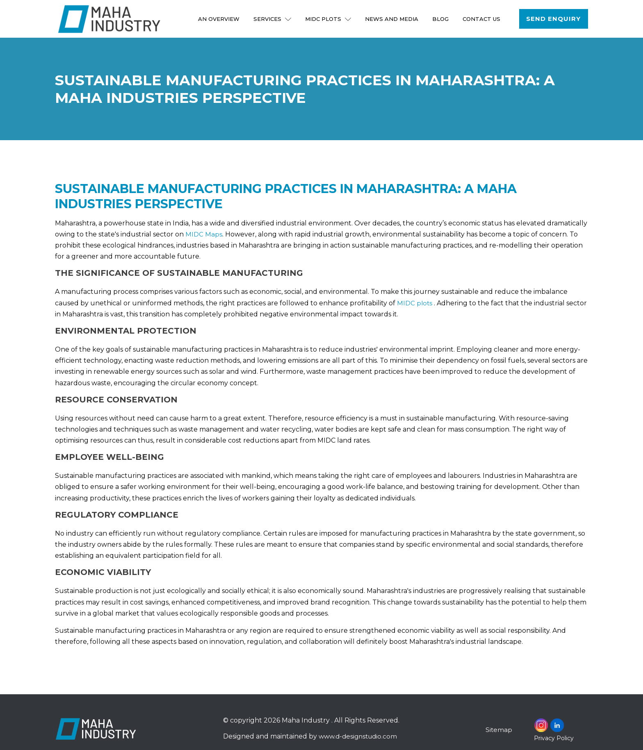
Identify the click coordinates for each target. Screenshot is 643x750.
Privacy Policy (554, 738)
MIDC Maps (203, 234)
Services (273, 19)
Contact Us (483, 19)
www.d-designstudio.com (359, 736)
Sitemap (499, 730)
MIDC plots (415, 303)
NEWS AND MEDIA (393, 19)
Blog (441, 19)
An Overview (220, 19)
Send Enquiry (554, 19)
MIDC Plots (329, 19)
